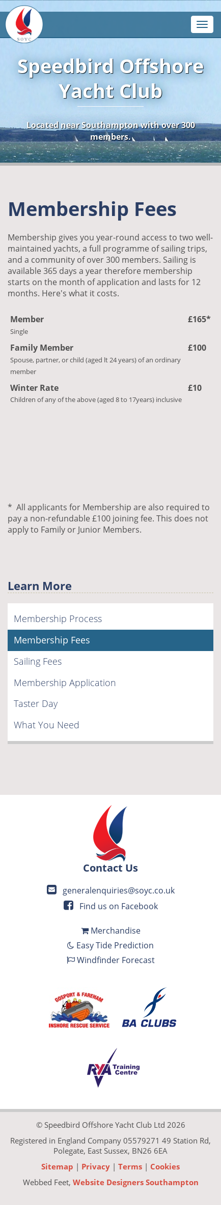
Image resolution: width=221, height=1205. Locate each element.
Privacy (95, 1166)
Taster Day (36, 703)
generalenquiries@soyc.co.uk (111, 890)
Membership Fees (52, 640)
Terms (130, 1166)
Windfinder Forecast (111, 960)
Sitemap (57, 1166)
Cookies (165, 1166)
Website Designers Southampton (136, 1182)
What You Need (46, 725)
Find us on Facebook (111, 906)
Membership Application (65, 682)
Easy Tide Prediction (110, 945)
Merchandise (111, 930)
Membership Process (58, 618)
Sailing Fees (38, 661)
